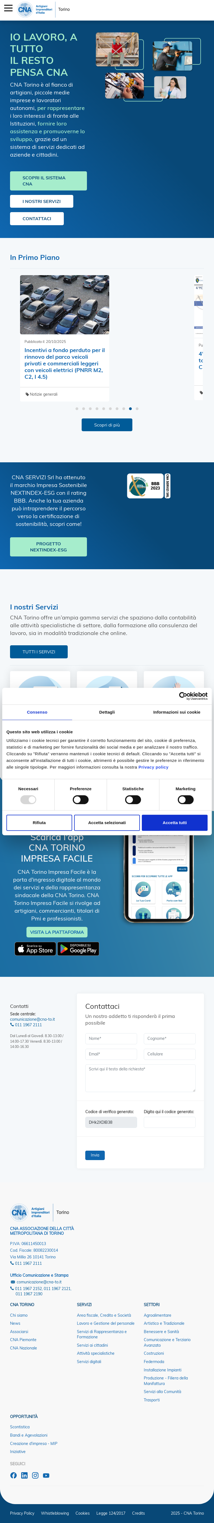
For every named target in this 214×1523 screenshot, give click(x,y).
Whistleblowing (55, 1513)
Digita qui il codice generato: (169, 1111)
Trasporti (152, 1399)
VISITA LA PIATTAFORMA (57, 932)
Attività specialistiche (96, 1353)
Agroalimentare (157, 1315)
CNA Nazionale (23, 1348)
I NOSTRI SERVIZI (42, 201)
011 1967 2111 (26, 1024)
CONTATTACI (37, 218)
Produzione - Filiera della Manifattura (166, 1381)
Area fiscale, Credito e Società (104, 1315)
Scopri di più (107, 425)
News (15, 1323)
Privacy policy (153, 767)
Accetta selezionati (107, 822)
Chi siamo (19, 1315)
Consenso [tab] (37, 712)
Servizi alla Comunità (162, 1391)
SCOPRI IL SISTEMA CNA (44, 181)
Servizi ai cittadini (92, 1345)
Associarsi (19, 1331)
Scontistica (20, 1426)
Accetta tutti (175, 822)
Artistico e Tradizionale (164, 1323)
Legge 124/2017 (110, 1513)
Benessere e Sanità (161, 1331)
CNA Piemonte (23, 1339)
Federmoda (154, 1361)
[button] (77, 409)
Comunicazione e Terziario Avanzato (167, 1342)
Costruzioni (154, 1353)
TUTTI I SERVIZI (39, 651)
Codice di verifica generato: (109, 1111)
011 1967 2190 (29, 1293)
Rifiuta (39, 822)
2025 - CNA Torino (187, 1513)
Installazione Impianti (162, 1370)
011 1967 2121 (57, 1288)
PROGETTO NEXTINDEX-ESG (48, 547)
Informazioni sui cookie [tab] (176, 712)
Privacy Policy (22, 1513)
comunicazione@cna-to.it (32, 1019)
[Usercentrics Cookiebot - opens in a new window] (183, 696)
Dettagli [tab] (107, 712)
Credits (138, 1513)
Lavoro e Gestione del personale (106, 1323)
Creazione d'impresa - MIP (33, 1443)
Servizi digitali (89, 1361)
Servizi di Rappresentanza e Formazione (102, 1334)
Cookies (83, 1513)
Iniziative (18, 1451)
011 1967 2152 (26, 1288)
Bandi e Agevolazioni (28, 1435)
